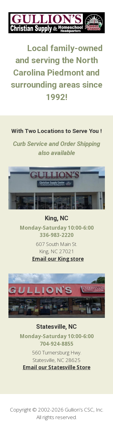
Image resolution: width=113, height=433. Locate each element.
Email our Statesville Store (56, 367)
